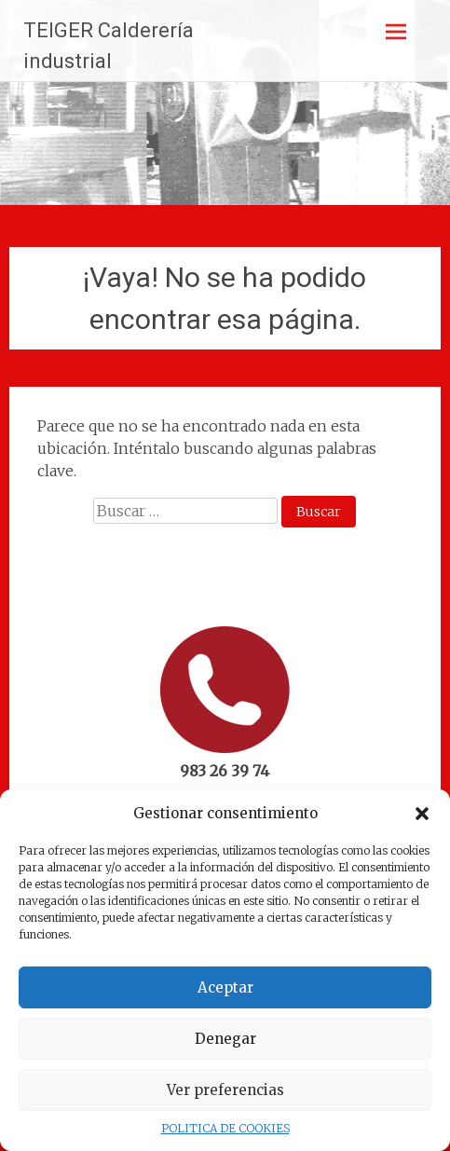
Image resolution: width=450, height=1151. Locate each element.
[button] (422, 813)
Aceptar (225, 987)
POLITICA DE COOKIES (225, 1128)
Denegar (225, 1039)
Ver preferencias (225, 1090)
